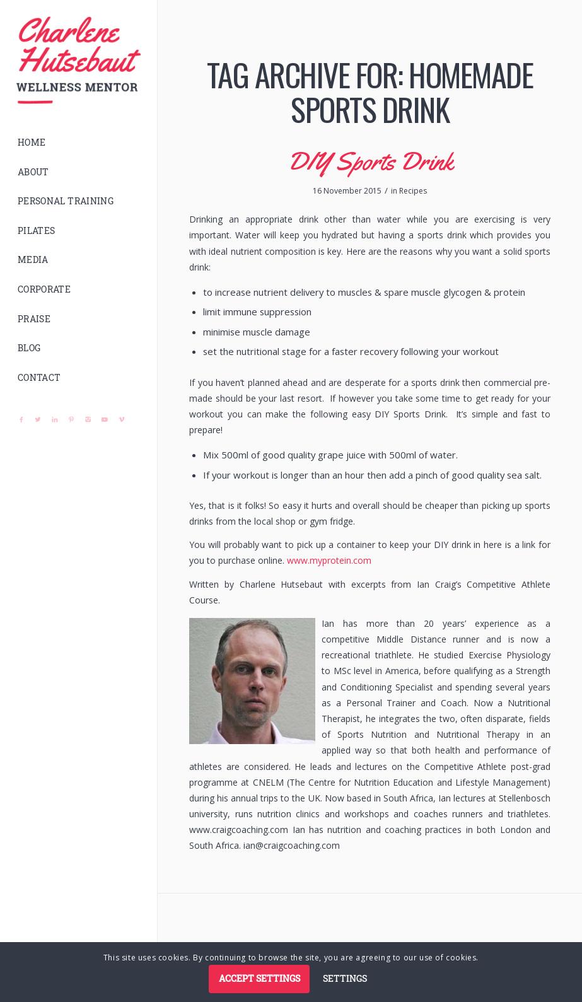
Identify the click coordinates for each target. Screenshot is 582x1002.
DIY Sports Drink (370, 161)
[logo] (78, 60)
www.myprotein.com (329, 560)
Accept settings (259, 978)
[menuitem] (78, 143)
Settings (345, 978)
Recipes (413, 190)
